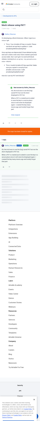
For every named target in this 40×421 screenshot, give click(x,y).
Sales (11, 272)
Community (13, 328)
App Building (13, 237)
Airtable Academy (15, 285)
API (20, 391)
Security (20, 385)
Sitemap (20, 396)
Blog (10, 354)
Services (12, 320)
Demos (11, 298)
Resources (13, 311)
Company (12, 341)
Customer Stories (15, 302)
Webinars (12, 307)
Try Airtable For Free (16, 367)
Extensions (13, 233)
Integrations (13, 229)
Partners (12, 315)
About (11, 345)
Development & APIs (10, 16)
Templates (12, 333)
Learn (11, 281)
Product (12, 255)
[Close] (34, 403)
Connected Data (15, 246)
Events (11, 289)
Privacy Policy (6, 419)
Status (11, 358)
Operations (13, 263)
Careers (11, 350)
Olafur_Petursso (10, 34)
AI (9, 242)
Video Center (13, 294)
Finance (12, 276)
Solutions (12, 250)
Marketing (12, 259)
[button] (2, 4)
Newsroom (13, 363)
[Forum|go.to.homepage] (12, 4)
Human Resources (16, 268)
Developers (13, 324)
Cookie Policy (28, 413)
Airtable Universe (15, 337)
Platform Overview (16, 224)
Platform (12, 220)
